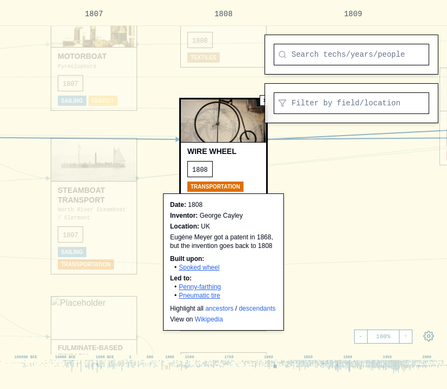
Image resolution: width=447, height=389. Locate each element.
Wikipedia (209, 319)
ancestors (219, 308)
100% (383, 336)
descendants (257, 308)
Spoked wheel (199, 267)
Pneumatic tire (199, 295)
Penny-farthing (200, 287)
